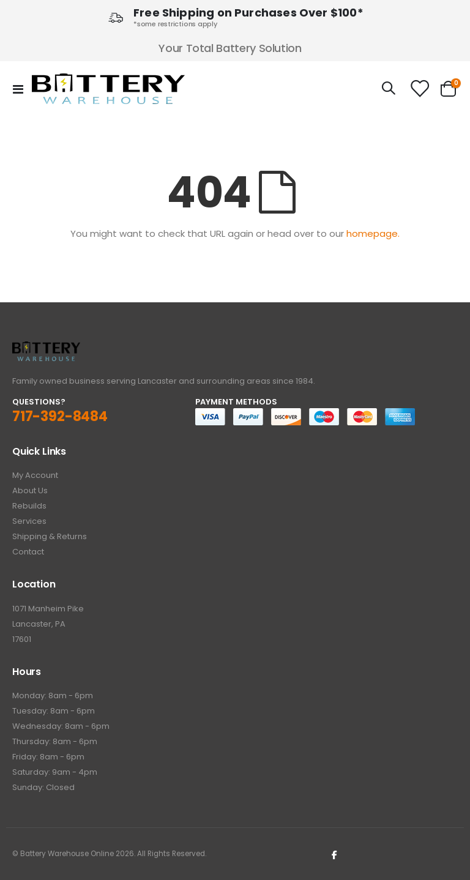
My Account (35, 475)
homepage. (373, 233)
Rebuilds (29, 506)
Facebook (335, 854)
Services (29, 521)
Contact (28, 551)
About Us (30, 490)
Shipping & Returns (49, 536)
